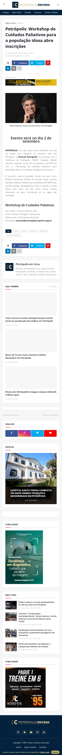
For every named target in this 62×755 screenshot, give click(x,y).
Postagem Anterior (11, 415)
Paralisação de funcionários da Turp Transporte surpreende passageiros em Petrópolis (37, 633)
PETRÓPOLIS (11, 150)
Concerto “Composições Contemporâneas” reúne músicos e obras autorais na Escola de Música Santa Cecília (37, 617)
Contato (42, 747)
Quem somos (30, 747)
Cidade (20, 23)
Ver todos (53, 286)
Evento (24, 231)
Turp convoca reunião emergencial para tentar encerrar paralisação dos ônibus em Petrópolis (29, 319)
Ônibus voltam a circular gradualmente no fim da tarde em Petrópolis (36, 603)
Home (18, 747)
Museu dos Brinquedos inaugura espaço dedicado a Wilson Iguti (30, 393)
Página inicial (10, 23)
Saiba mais (45, 752)
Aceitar (55, 752)
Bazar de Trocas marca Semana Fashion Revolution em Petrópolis (25, 356)
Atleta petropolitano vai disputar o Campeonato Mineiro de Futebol (35, 645)
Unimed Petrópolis (27, 156)
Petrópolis (43, 231)
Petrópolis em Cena (28, 264)
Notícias (33, 231)
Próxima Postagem (50, 415)
